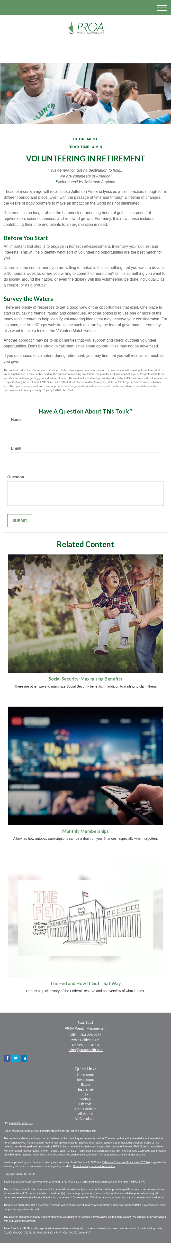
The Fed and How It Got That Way (85, 983)
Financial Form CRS (21, 1123)
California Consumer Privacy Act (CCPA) (126, 1162)
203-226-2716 (85, 55)
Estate (85, 1084)
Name (16, 419)
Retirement (85, 1075)
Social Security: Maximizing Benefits (85, 678)
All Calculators (85, 1119)
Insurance (85, 1089)
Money (85, 1099)
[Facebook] (91, 44)
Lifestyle (85, 1104)
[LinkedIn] (85, 44)
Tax (85, 1094)
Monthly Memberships (85, 831)
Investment (85, 1080)
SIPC (142, 1181)
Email (16, 448)
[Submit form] (19, 521)
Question (15, 477)
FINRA (133, 1181)
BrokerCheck (88, 1130)
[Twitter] (78, 44)
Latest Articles (85, 1109)
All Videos (85, 1114)
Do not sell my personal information (94, 1166)
